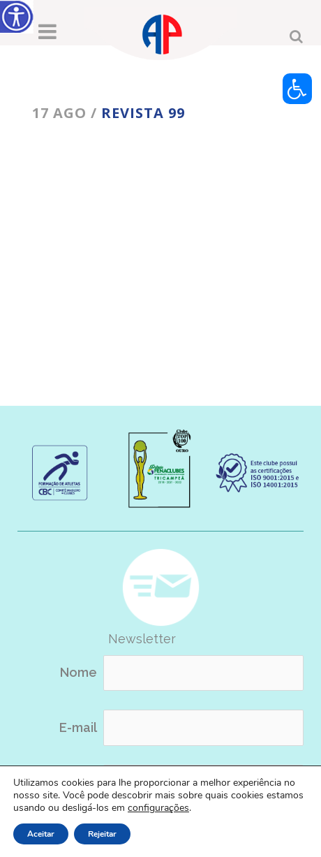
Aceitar (40, 834)
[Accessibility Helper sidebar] (16, 17)
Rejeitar (102, 834)
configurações (158, 808)
